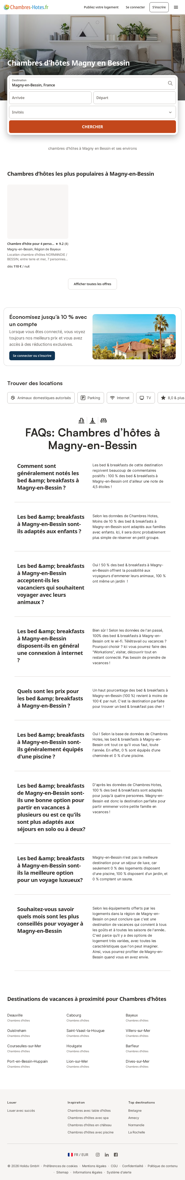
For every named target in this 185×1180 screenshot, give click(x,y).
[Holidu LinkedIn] (107, 1155)
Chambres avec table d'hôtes (89, 1110)
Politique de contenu (163, 1166)
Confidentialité (132, 1166)
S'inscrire (159, 7)
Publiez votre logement (101, 7)
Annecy (133, 1118)
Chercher (92, 126)
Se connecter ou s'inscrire (32, 355)
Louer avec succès (21, 1110)
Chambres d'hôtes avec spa (88, 1118)
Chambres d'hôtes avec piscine (91, 1132)
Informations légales (87, 1172)
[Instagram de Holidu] (98, 1155)
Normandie (136, 1125)
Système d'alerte (119, 1172)
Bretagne (135, 1110)
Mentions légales (94, 1166)
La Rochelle (136, 1132)
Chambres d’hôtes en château (89, 1125)
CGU (114, 1166)
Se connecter (135, 7)
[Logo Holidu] (26, 7)
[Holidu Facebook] (116, 1155)
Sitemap (62, 1172)
